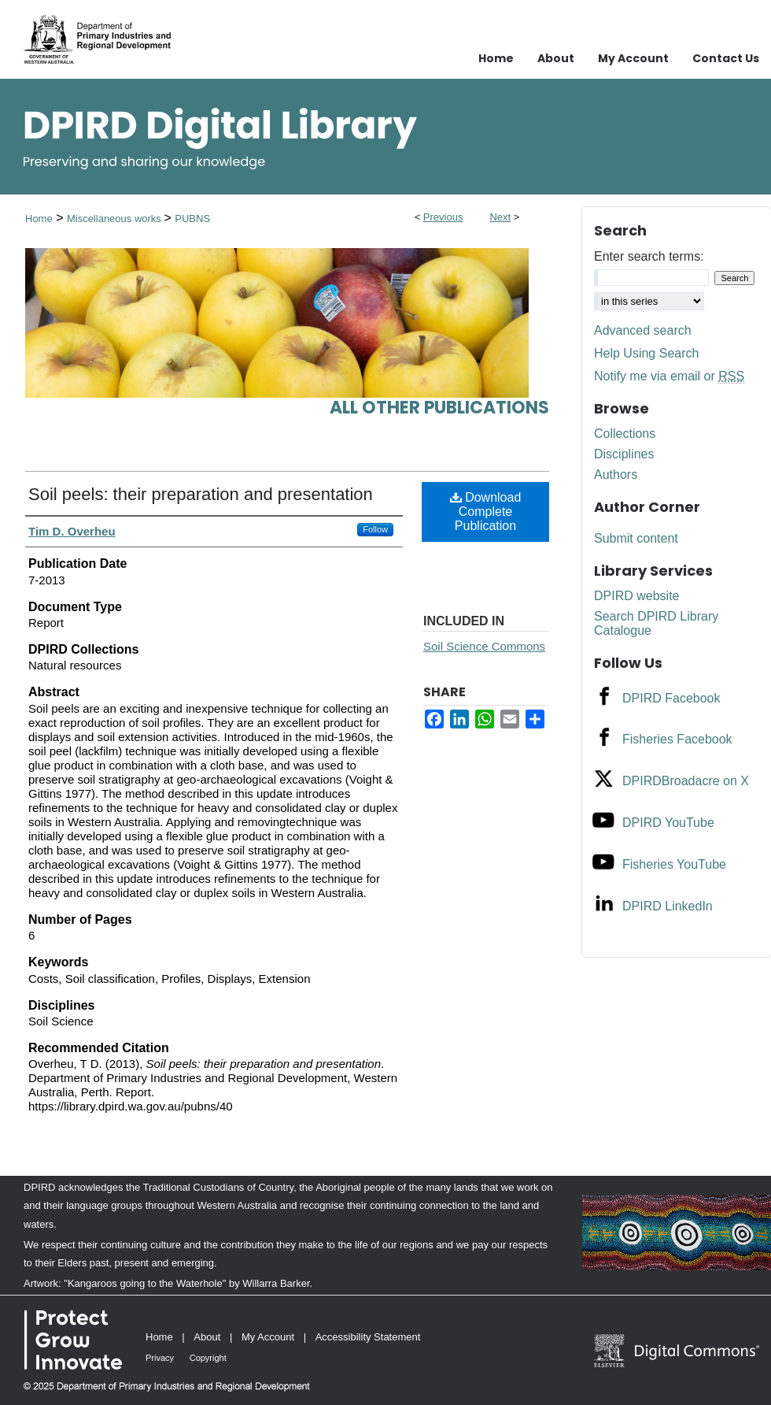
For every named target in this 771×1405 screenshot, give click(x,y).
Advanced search (643, 330)
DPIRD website (636, 595)
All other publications (439, 407)
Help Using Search (646, 353)
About (207, 1337)
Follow (375, 529)
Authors (615, 474)
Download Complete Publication (486, 511)
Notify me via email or (669, 376)
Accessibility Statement (368, 1337)
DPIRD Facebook (671, 698)
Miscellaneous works (115, 218)
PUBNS (192, 218)
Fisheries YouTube (674, 864)
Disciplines (624, 454)
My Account (268, 1337)
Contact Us (725, 58)
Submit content (636, 538)
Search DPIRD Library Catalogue (656, 623)
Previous (443, 217)
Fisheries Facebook (677, 739)
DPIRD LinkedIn (667, 906)
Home (39, 218)
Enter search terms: (649, 256)
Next (500, 217)
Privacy (160, 1357)
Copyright (208, 1357)
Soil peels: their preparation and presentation (200, 494)
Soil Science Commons (484, 646)
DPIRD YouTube (668, 822)
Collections (624, 433)
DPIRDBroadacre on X (685, 781)
